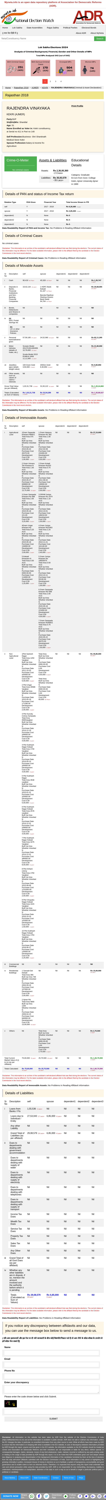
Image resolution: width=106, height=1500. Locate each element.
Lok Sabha (17, 27)
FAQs (81, 1478)
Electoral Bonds (89, 27)
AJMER (35, 87)
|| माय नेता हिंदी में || (10, 33)
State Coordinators (41, 1478)
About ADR (81, 33)
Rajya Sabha (53, 27)
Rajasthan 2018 (21, 87)
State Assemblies (35, 27)
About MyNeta (97, 33)
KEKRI (45, 87)
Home (5, 27)
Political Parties (70, 27)
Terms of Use (69, 1478)
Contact (56, 1478)
